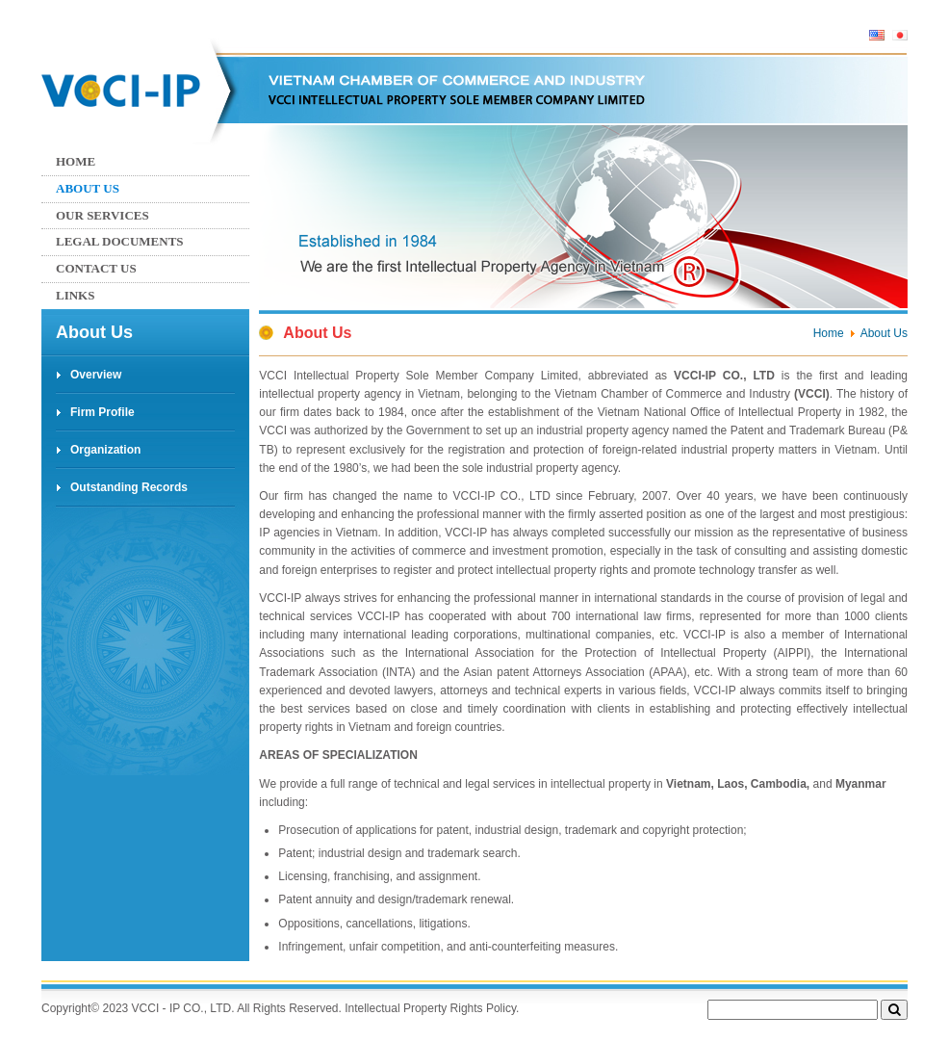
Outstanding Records (129, 487)
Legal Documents (120, 241)
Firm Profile (102, 412)
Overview (95, 374)
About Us (87, 188)
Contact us (96, 268)
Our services (102, 215)
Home (75, 161)
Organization (105, 449)
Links (75, 295)
